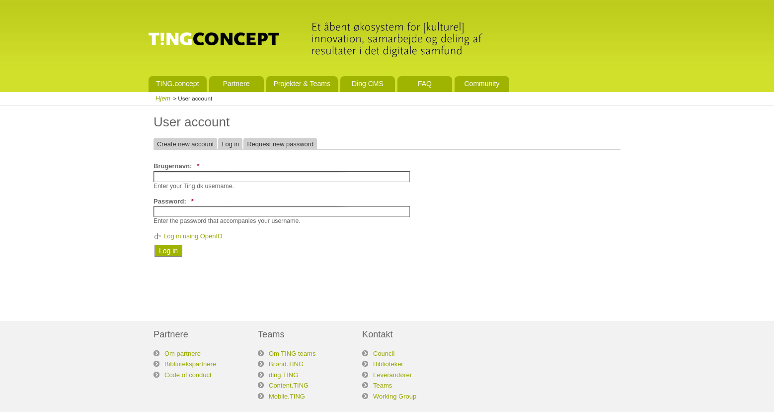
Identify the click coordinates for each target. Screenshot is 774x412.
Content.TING (289, 385)
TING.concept (177, 84)
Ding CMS (368, 84)
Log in (230, 144)
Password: (174, 201)
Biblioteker (388, 364)
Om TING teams (292, 353)
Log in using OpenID (193, 236)
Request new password (280, 144)
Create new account (185, 144)
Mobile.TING (287, 396)
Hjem (162, 98)
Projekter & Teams (302, 84)
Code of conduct (188, 375)
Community (481, 84)
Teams (382, 385)
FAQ (425, 84)
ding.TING (283, 375)
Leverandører (392, 375)
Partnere (236, 84)
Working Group (394, 396)
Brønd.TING (286, 364)
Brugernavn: (176, 166)
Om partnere (182, 353)
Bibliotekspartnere (190, 364)
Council (383, 353)
